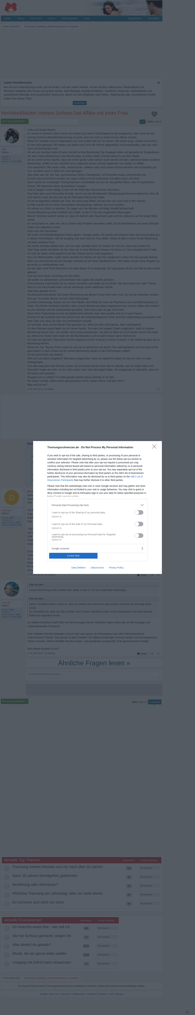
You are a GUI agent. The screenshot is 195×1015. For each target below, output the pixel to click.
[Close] (155, 447)
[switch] (139, 512)
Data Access (97, 567)
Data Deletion (78, 567)
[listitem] (97, 505)
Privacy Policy (116, 567)
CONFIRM (73, 556)
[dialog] (97, 507)
